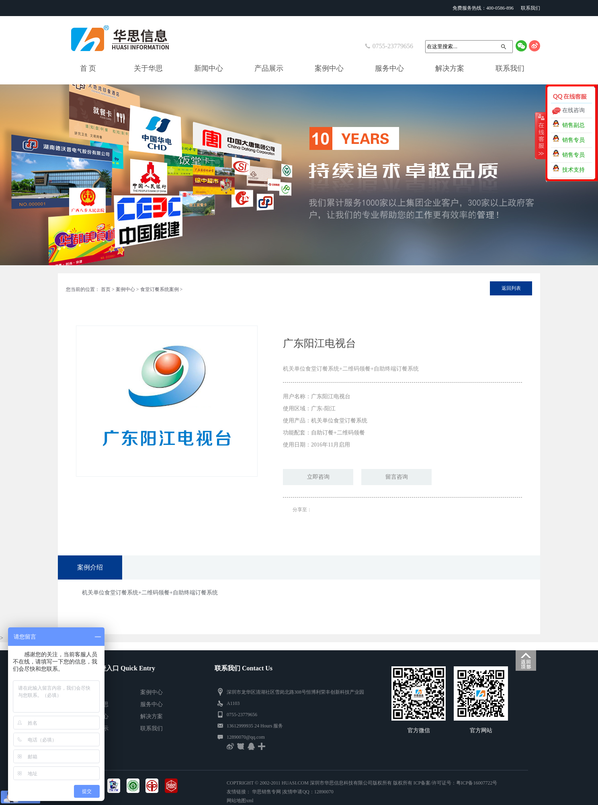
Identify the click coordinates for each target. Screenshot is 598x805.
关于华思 (148, 68)
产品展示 (268, 68)
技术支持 (573, 170)
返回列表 (511, 288)
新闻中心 (208, 68)
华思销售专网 (266, 792)
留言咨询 (396, 477)
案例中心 (329, 68)
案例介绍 (90, 567)
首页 (106, 289)
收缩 (540, 135)
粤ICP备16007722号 (477, 783)
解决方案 (449, 68)
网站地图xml (240, 800)
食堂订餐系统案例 (159, 289)
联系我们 (530, 8)
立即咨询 (318, 477)
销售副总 (573, 125)
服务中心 (389, 68)
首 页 (88, 68)
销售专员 (573, 140)
